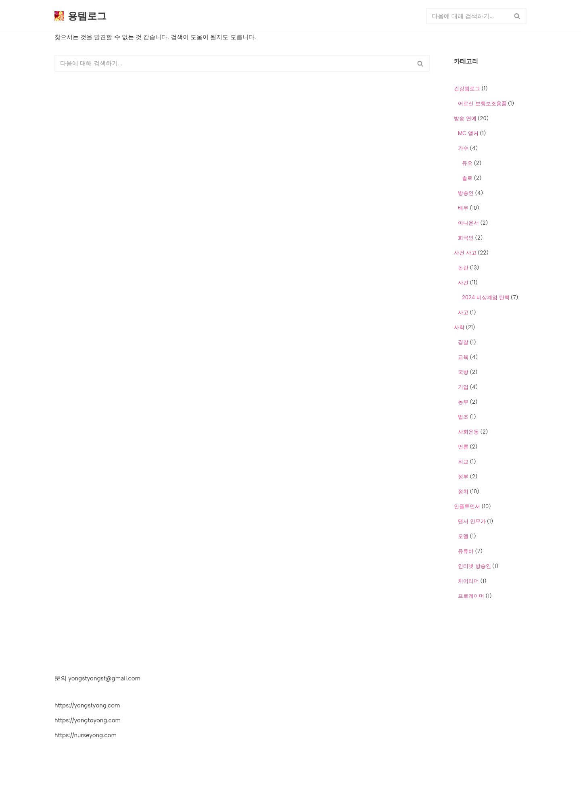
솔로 (467, 178)
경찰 (463, 342)
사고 (463, 312)
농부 (463, 402)
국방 (463, 372)
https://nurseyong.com (85, 735)
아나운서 (468, 223)
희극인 (466, 238)
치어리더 (468, 581)
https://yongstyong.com (87, 705)
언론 (463, 447)
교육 (463, 357)
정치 (463, 491)
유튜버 (466, 551)
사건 (463, 283)
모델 (463, 536)
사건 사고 (465, 253)
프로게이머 (471, 596)
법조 (463, 417)
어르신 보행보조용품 (482, 103)
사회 (459, 327)
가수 (463, 148)
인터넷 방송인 (474, 566)
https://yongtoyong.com (87, 720)
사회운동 (468, 432)
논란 (463, 268)
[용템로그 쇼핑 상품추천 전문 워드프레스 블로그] (80, 16)
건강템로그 (467, 89)
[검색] (467, 16)
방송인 (466, 193)
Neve (61, 790)
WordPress (123, 790)
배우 (463, 208)
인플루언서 (467, 506)
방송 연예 (465, 118)
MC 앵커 (468, 133)
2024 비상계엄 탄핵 (486, 297)
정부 (463, 477)
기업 (463, 387)
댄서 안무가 (472, 521)
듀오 (467, 163)
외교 (463, 462)
